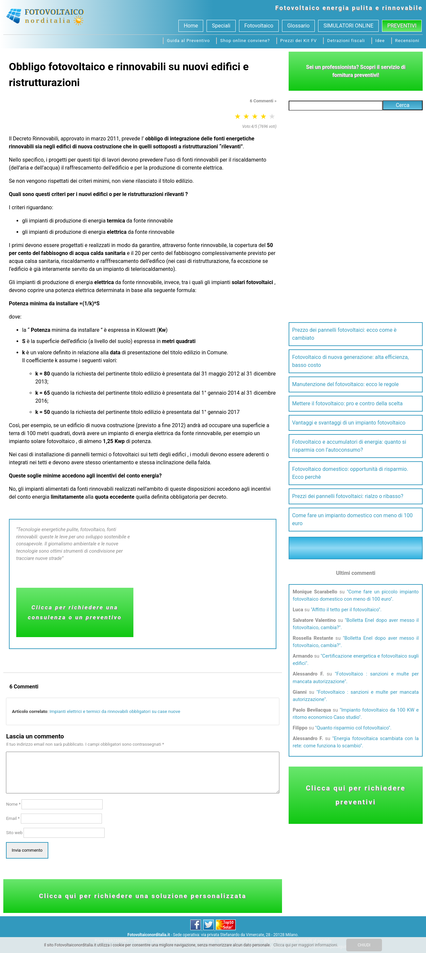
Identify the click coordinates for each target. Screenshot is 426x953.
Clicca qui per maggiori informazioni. (305, 945)
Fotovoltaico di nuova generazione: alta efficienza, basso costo (350, 361)
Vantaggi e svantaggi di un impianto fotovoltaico (348, 423)
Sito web (14, 832)
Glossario (298, 26)
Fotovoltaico (297, 7)
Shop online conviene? (245, 40)
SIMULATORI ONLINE (348, 26)
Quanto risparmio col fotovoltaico (353, 728)
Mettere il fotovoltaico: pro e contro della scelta (347, 403)
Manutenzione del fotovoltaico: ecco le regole (345, 384)
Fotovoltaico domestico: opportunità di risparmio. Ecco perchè (350, 473)
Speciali (221, 26)
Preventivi (401, 26)
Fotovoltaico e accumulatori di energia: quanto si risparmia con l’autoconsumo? (349, 446)
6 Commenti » (263, 100)
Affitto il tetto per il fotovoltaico (345, 610)
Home (191, 26)
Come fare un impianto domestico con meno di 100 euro (352, 519)
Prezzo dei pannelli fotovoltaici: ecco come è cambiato (344, 334)
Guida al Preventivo (188, 40)
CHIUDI (364, 945)
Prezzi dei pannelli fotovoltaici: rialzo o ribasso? (347, 496)
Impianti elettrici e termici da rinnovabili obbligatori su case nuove (115, 711)
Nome (13, 804)
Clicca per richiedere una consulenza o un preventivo (75, 612)
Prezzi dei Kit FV (298, 40)
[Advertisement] (206, 584)
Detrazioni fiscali (346, 40)
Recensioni (407, 40)
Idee (380, 40)
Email (13, 818)
